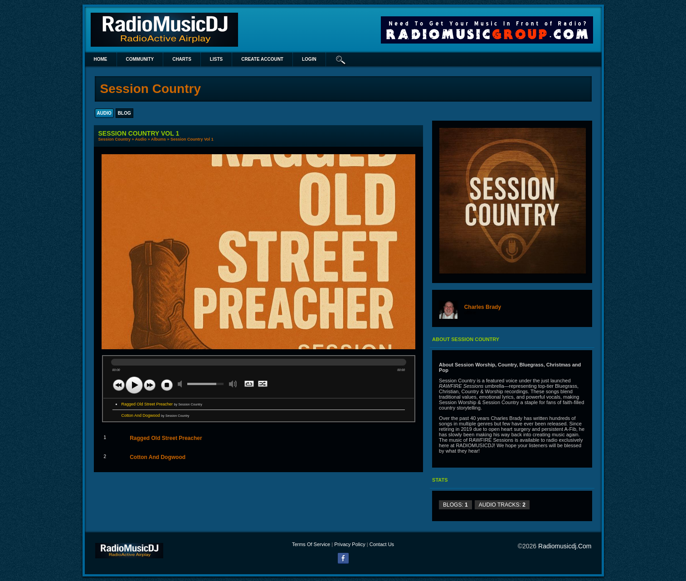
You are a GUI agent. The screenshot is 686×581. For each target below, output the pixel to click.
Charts (181, 59)
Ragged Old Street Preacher (162, 404)
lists (216, 59)
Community (140, 59)
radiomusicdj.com (564, 546)
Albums (158, 139)
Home (100, 59)
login (309, 59)
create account (262, 59)
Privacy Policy (349, 544)
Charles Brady (482, 307)
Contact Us (382, 544)
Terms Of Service (311, 544)
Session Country (114, 139)
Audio (141, 139)
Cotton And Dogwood (156, 415)
